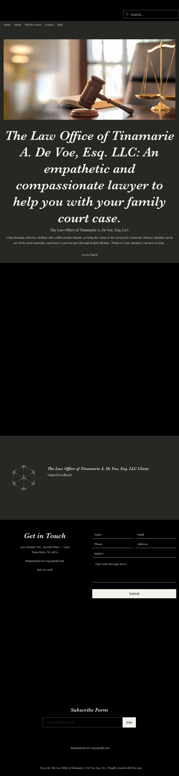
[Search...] (151, 14)
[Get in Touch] (90, 254)
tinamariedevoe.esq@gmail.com (44, 561)
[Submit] (134, 593)
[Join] (129, 722)
